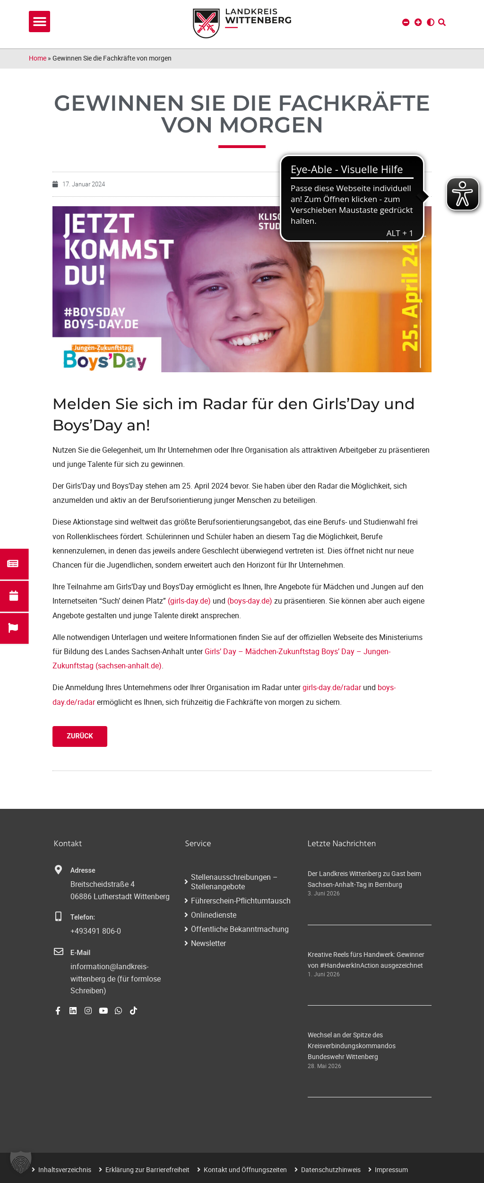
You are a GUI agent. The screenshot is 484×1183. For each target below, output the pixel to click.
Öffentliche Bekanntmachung (240, 929)
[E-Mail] (58, 951)
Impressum (391, 1169)
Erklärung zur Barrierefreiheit (147, 1169)
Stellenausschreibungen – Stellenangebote (234, 882)
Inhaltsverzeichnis (64, 1169)
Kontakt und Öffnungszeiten (245, 1169)
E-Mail (80, 952)
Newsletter (208, 943)
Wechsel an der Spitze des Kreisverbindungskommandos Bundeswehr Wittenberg (352, 1045)
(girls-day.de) (189, 601)
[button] (39, 21)
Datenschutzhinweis (331, 1169)
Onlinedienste (213, 915)
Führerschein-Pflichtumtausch (241, 900)
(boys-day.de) (249, 601)
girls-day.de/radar (331, 687)
